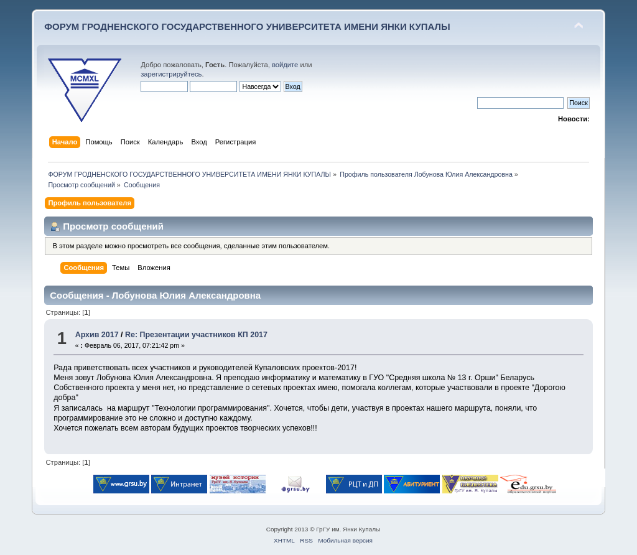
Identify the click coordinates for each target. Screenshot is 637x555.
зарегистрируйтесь (171, 74)
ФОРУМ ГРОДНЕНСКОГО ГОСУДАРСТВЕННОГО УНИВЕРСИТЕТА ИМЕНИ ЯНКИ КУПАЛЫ (247, 26)
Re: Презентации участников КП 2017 (196, 334)
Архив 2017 (97, 334)
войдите (285, 64)
